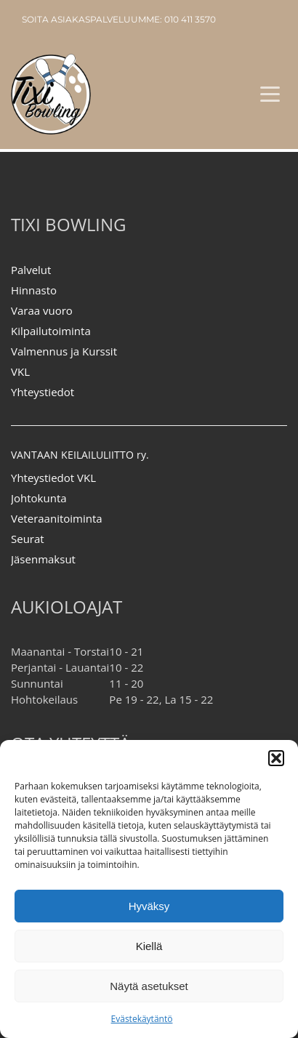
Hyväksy (149, 906)
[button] (276, 758)
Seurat (27, 538)
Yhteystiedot (42, 392)
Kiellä (149, 946)
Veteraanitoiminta (56, 518)
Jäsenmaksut (43, 559)
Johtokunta (39, 498)
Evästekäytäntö (142, 1019)
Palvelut (31, 269)
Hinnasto (34, 290)
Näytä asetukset (149, 986)
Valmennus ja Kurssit (64, 351)
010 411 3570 (190, 19)
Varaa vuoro (42, 310)
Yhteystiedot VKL (53, 477)
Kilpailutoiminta (51, 330)
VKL (20, 371)
